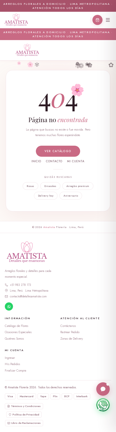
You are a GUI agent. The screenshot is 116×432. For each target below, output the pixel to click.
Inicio (36, 161)
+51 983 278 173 (18, 285)
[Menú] (108, 20)
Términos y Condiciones (24, 406)
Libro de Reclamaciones (24, 423)
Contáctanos (68, 326)
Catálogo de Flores (16, 326)
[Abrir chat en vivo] (103, 389)
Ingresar (10, 357)
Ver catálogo (58, 151)
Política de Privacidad (24, 414)
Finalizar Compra (15, 370)
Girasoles (50, 186)
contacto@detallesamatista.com (26, 296)
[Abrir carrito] (97, 20)
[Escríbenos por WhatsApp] (103, 405)
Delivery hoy (46, 196)
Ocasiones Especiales (18, 332)
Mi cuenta (75, 161)
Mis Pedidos (12, 364)
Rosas (30, 186)
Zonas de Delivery (71, 338)
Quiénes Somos (14, 338)
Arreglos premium (77, 186)
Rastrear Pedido (69, 332)
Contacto (54, 161)
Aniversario (71, 196)
